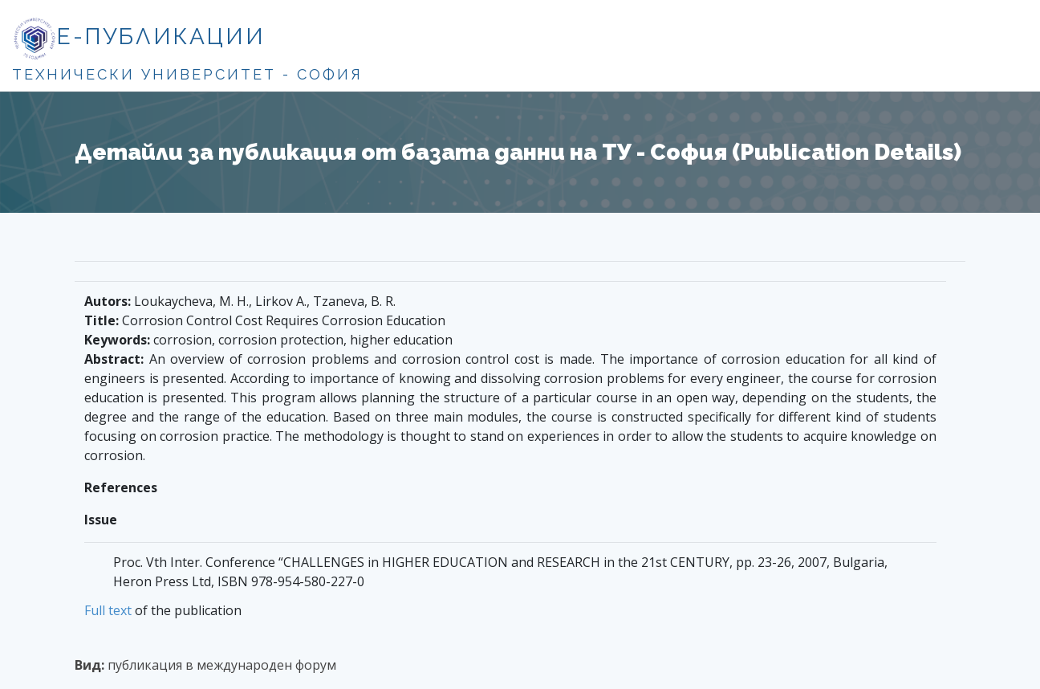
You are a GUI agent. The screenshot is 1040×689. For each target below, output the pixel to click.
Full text (108, 610)
